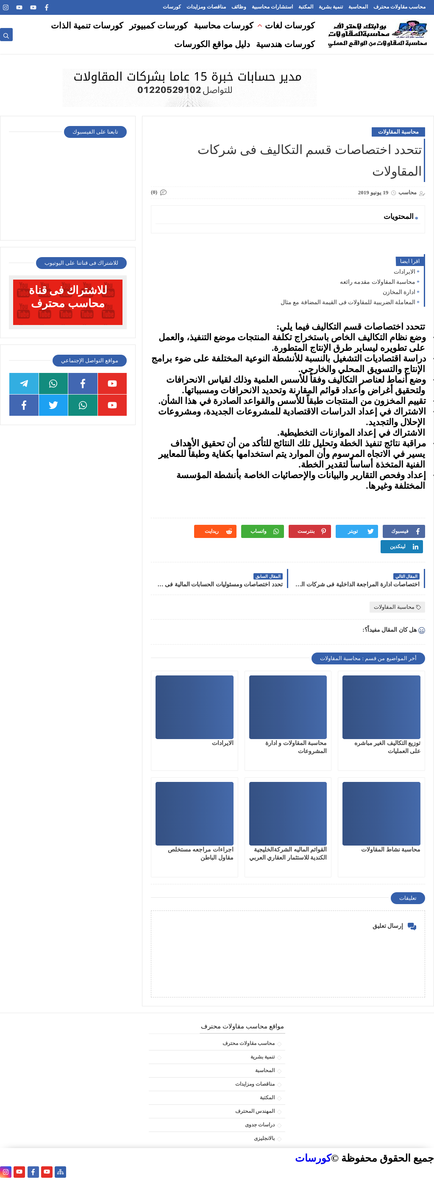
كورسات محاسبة (223, 25)
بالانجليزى (264, 1138)
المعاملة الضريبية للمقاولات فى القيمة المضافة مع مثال (348, 302)
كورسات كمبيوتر (158, 25)
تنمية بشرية (331, 7)
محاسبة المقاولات (398, 132)
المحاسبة (358, 7)
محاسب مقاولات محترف (399, 7)
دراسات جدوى (260, 1125)
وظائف (238, 7)
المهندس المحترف (255, 1111)
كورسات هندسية (285, 44)
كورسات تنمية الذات (87, 25)
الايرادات (404, 272)
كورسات (172, 7)
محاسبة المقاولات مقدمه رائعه (378, 282)
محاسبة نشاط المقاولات (390, 849)
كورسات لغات (290, 25)
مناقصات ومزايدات (206, 7)
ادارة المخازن (399, 292)
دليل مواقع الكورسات (212, 44)
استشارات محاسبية (272, 7)
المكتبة (305, 7)
